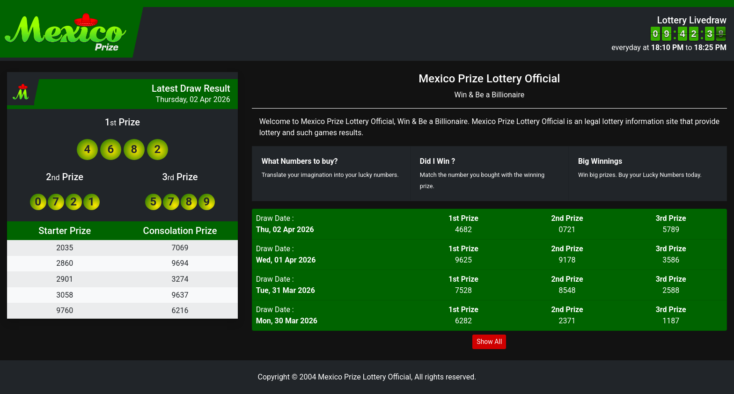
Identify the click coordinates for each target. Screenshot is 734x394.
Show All (489, 341)
